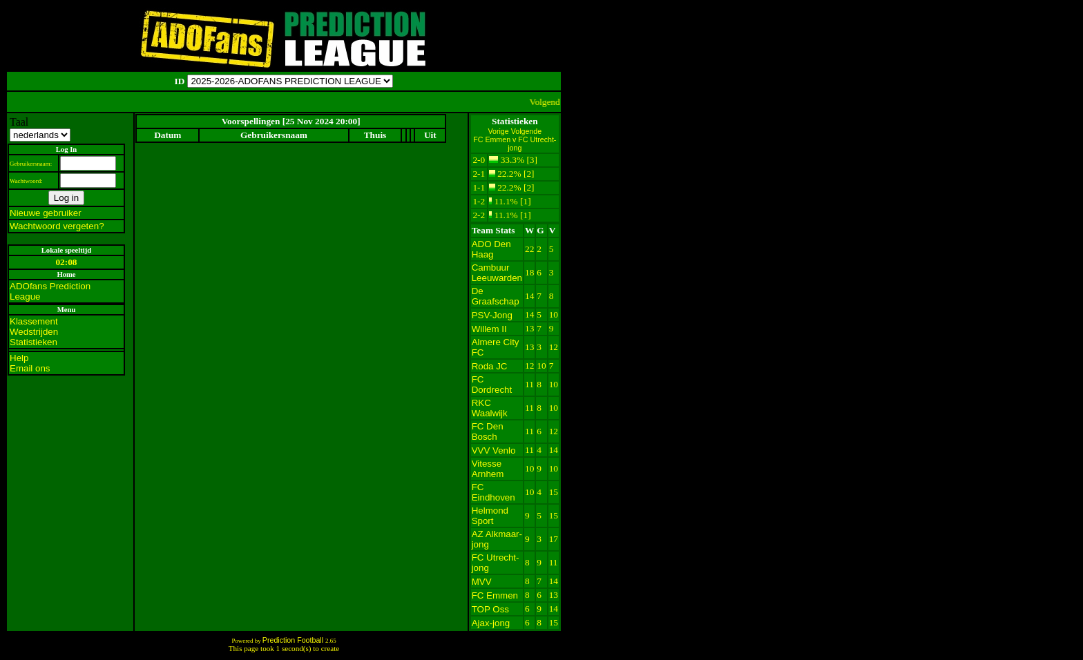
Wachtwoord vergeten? (57, 226)
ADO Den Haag (491, 249)
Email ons (30, 368)
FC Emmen (495, 595)
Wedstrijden (34, 332)
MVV (482, 581)
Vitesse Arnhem (488, 468)
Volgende (526, 131)
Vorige (499, 131)
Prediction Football (293, 640)
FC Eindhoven (493, 492)
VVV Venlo (494, 450)
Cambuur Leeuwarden (497, 272)
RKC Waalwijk (490, 408)
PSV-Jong (492, 315)
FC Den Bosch (488, 431)
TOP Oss (490, 609)
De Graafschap (495, 296)
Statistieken (33, 342)
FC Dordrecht (492, 384)
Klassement (34, 321)
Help (19, 358)
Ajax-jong (491, 623)
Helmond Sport (490, 515)
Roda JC (490, 366)
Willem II (489, 329)
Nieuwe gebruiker (46, 213)
